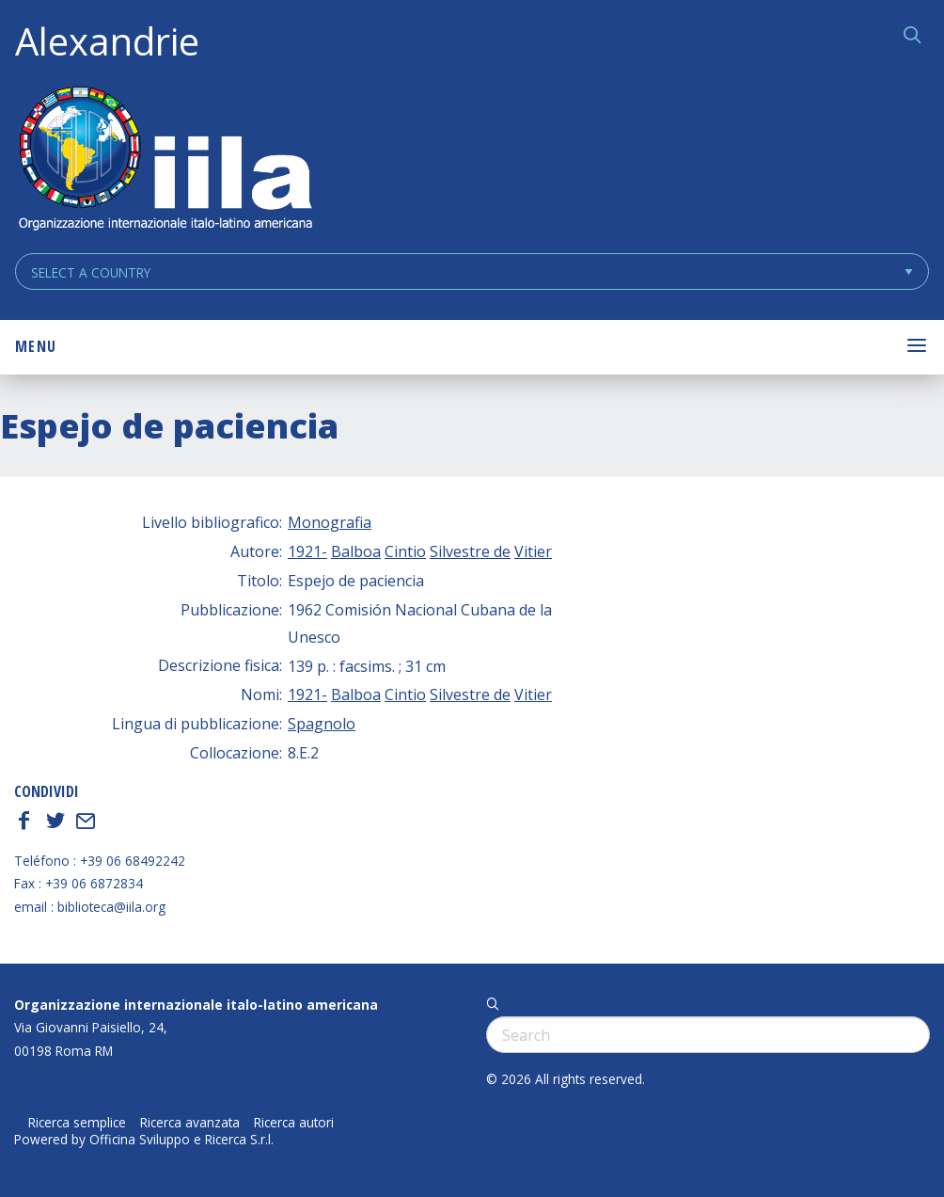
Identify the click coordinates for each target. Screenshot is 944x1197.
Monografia (329, 522)
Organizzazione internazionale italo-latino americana (196, 1004)
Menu (35, 346)
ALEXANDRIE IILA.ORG (164, 160)
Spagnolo (321, 723)
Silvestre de (470, 551)
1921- (307, 551)
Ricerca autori (294, 1122)
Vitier (533, 551)
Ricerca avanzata (190, 1122)
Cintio (405, 551)
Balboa (356, 551)
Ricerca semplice (77, 1122)
